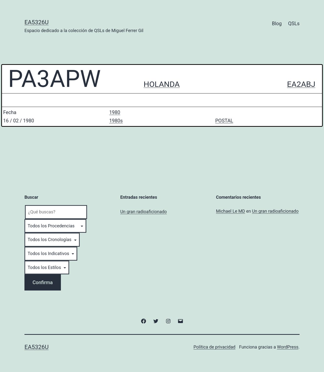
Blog (277, 23)
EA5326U (36, 22)
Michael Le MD (230, 211)
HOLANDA (162, 84)
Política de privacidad (214, 346)
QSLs (294, 23)
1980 (114, 112)
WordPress (287, 346)
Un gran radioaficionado (143, 211)
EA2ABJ (301, 84)
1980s (116, 121)
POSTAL (224, 121)
